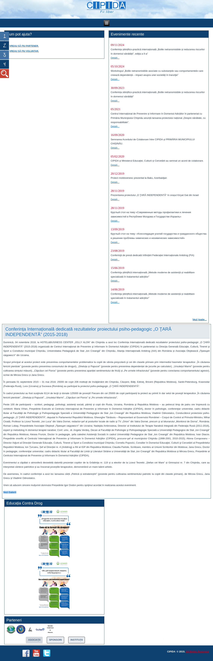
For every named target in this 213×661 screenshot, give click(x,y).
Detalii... (115, 57)
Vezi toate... (199, 319)
